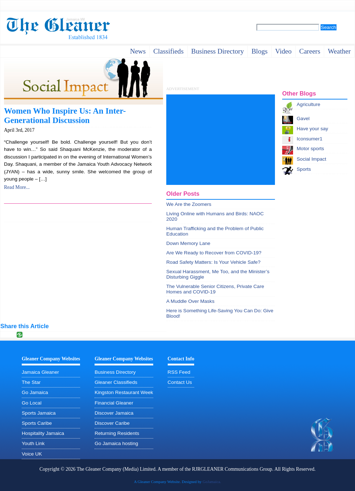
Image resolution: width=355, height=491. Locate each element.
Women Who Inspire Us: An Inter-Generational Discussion (65, 115)
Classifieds (168, 51)
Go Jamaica (35, 392)
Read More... (17, 187)
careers (309, 51)
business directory (217, 51)
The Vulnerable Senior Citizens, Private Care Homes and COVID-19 (215, 289)
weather (339, 51)
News (138, 51)
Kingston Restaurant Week (124, 392)
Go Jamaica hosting (116, 443)
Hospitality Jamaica (43, 433)
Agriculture (308, 104)
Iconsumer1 (309, 138)
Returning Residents (117, 433)
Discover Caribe (112, 423)
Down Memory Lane (188, 243)
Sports (304, 169)
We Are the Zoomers (188, 204)
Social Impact (311, 159)
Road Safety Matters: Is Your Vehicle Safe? (213, 262)
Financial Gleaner (114, 403)
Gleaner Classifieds (116, 382)
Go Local (31, 403)
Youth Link (33, 443)
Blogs (259, 51)
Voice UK (32, 454)
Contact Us (180, 382)
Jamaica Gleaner (40, 372)
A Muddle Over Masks (190, 301)
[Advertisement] (220, 139)
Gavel (303, 118)
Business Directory (115, 372)
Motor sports (310, 148)
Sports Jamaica (39, 413)
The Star (31, 382)
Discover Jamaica (114, 413)
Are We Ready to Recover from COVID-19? (214, 252)
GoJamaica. (211, 481)
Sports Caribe (37, 423)
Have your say (312, 128)
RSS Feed (179, 372)
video (283, 51)
